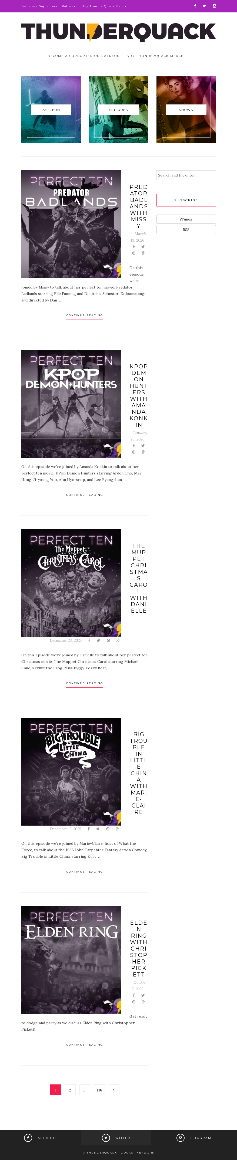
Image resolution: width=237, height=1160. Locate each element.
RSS (186, 229)
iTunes (186, 219)
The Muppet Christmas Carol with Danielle (139, 578)
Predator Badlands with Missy (138, 206)
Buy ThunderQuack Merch (104, 6)
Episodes (118, 110)
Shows (186, 110)
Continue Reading (84, 315)
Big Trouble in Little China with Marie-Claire (139, 773)
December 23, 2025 (66, 640)
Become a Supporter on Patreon (48, 6)
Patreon (51, 110)
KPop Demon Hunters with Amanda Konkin (138, 395)
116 (99, 1090)
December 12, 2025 (65, 828)
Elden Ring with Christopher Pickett (139, 949)
